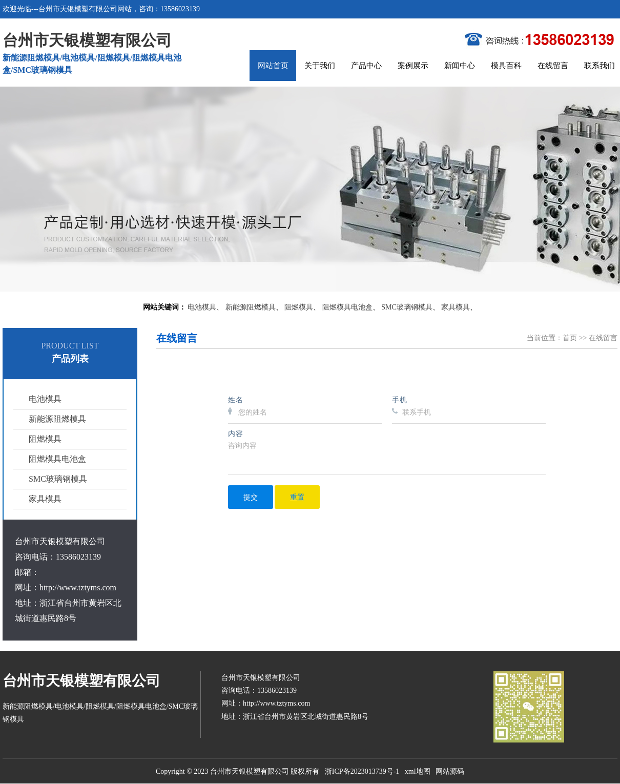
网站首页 (273, 65)
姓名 (235, 399)
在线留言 (553, 65)
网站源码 (450, 771)
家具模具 (455, 307)
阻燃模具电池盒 (347, 307)
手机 (399, 399)
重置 (297, 497)
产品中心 (366, 65)
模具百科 (506, 65)
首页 (570, 338)
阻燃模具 (298, 307)
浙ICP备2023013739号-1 (362, 771)
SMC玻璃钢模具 (406, 307)
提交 (250, 497)
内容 (235, 433)
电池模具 (202, 307)
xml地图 (417, 771)
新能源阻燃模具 (250, 307)
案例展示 (413, 65)
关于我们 (319, 65)
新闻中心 (459, 65)
